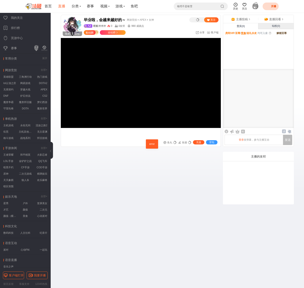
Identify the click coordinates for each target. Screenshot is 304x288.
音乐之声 (8, 266)
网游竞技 (11, 70)
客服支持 (24, 284)
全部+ (44, 69)
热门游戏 (42, 76)
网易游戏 (25, 83)
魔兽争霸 (8, 102)
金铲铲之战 (25, 161)
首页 (48, 6)
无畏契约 (8, 89)
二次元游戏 (25, 173)
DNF (6, 95)
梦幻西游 (42, 102)
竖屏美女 (42, 203)
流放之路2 (41, 125)
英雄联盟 (8, 76)
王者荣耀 (8, 154)
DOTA (25, 108)
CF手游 (25, 167)
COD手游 (42, 167)
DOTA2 (43, 83)
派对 (5, 249)
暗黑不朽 (8, 167)
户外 (25, 203)
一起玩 (43, 249)
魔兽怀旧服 (25, 102)
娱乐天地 (11, 196)
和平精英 (25, 154)
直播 (61, 6)
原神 (5, 173)
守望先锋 (8, 108)
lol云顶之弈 (9, 83)
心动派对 (42, 216)
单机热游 (11, 118)
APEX (44, 89)
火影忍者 (42, 154)
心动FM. (25, 249)
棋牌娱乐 (42, 173)
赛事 (90, 6)
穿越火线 (25, 89)
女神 (151, 19)
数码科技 (8, 232)
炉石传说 (25, 95)
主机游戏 (8, 125)
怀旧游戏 (42, 138)
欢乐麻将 (42, 180)
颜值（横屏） (10, 216)
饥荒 (5, 131)
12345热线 (41, 284)
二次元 (43, 209)
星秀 (5, 203)
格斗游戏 (8, 138)
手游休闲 (11, 148)
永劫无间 (25, 125)
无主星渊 (42, 131)
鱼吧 (134, 6)
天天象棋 (8, 180)
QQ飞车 (42, 161)
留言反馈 (8, 284)
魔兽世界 (42, 108)
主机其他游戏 (26, 131)
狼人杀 (25, 180)
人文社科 (25, 232)
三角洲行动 (25, 76)
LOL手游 (8, 161)
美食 (25, 216)
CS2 (44, 95)
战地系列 (25, 138)
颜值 (25, 209)
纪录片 (43, 232)
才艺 (5, 209)
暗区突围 (8, 186)
